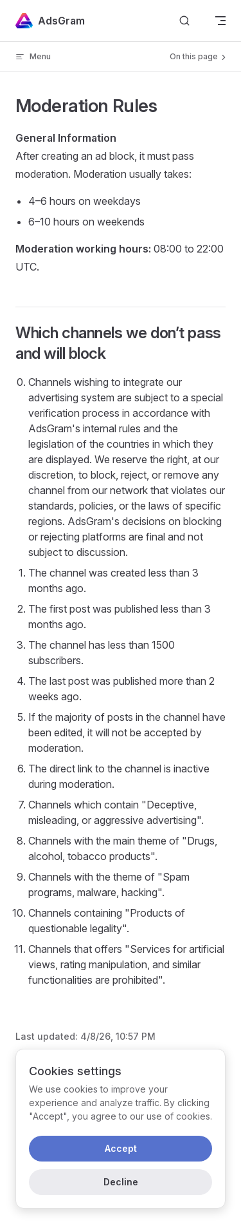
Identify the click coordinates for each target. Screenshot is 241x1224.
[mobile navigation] (220, 20)
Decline (120, 1181)
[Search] (184, 21)
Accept (121, 1148)
